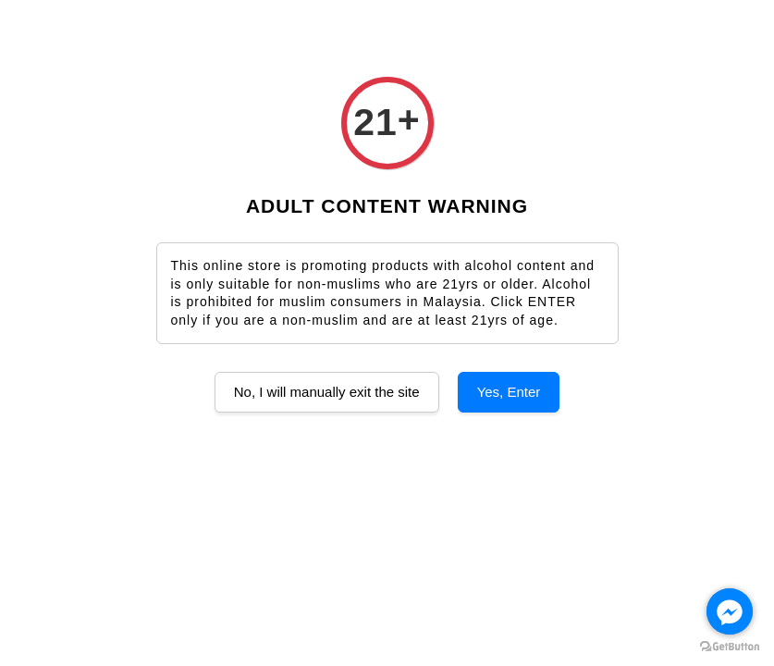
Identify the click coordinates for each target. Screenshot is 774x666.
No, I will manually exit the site (327, 392)
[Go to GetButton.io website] (729, 647)
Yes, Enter (509, 392)
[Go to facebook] (729, 611)
